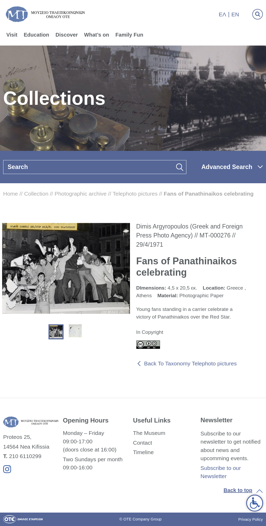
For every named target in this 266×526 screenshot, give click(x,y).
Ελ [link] (222, 14)
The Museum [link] (149, 433)
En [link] (235, 14)
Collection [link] (36, 194)
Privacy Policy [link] (250, 519)
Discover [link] (67, 35)
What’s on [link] (96, 35)
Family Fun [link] (129, 35)
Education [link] (36, 35)
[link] (254, 503)
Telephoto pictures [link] (135, 194)
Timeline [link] (143, 452)
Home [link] (10, 194)
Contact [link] (142, 443)
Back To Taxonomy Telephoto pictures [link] (190, 363)
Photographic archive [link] (81, 194)
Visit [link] (11, 35)
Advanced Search (226, 166)
